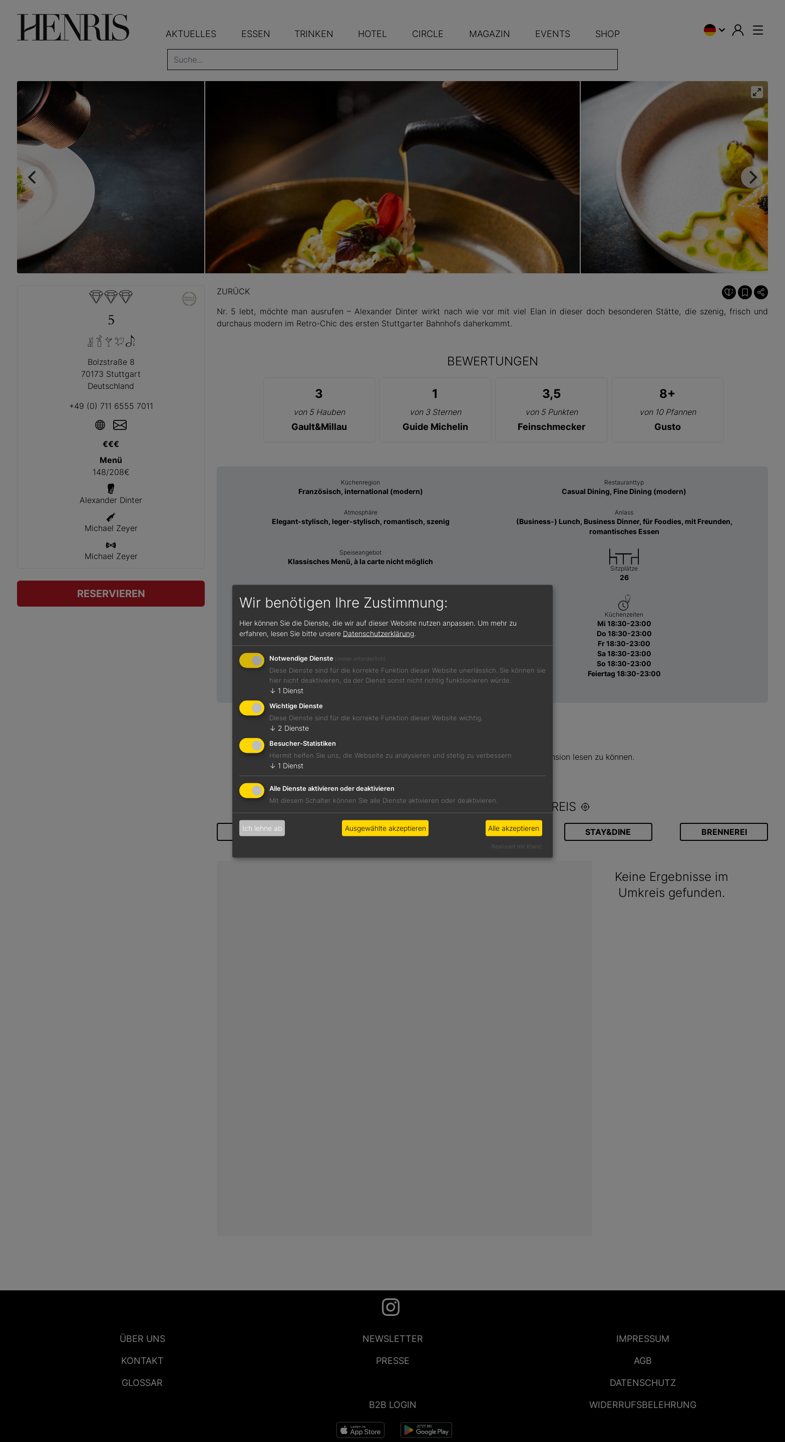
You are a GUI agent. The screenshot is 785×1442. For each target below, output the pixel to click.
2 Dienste (289, 728)
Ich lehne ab (262, 828)
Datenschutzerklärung (378, 633)
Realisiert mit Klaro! (517, 845)
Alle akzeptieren (513, 828)
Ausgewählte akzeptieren (385, 828)
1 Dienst (286, 690)
